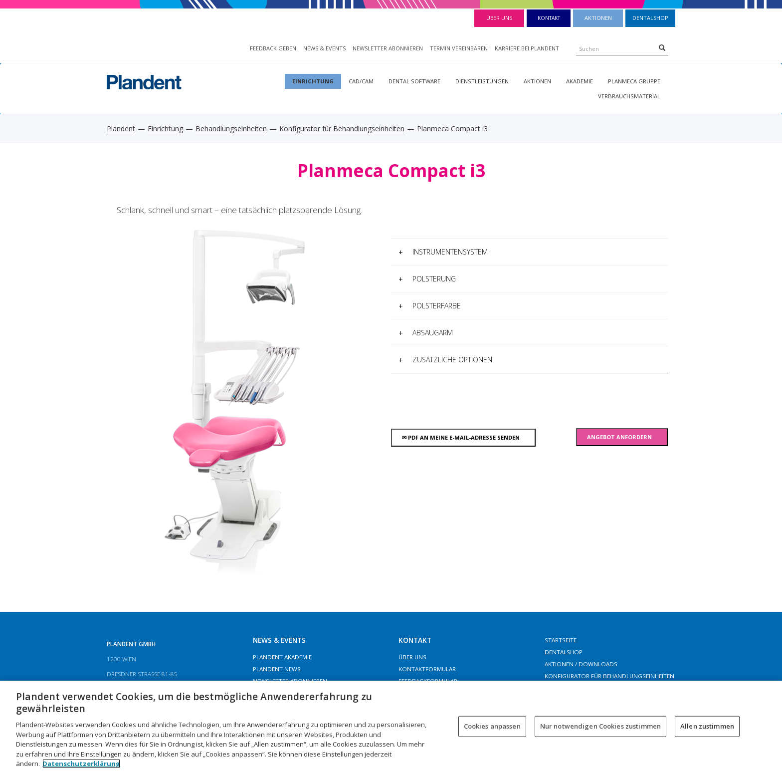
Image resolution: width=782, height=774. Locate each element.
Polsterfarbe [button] (429, 305)
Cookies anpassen (492, 726)
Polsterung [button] (427, 278)
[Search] (662, 47)
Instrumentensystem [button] (443, 252)
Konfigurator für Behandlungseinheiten (341, 128)
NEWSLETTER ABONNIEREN (388, 48)
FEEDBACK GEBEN (273, 48)
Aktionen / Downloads (581, 664)
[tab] (529, 252)
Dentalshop (650, 17)
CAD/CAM (361, 81)
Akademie (579, 81)
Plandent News (277, 669)
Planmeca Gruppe (634, 81)
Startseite (561, 640)
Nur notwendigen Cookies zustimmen (600, 726)
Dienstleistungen (482, 81)
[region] (391, 727)
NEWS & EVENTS (324, 48)
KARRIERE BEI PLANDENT (527, 48)
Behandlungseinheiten (231, 128)
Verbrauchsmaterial (629, 96)
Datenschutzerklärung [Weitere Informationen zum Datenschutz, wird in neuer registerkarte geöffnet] (81, 763)
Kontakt (549, 17)
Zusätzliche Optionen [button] (445, 359)
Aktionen (598, 17)
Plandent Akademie (282, 657)
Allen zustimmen (707, 726)
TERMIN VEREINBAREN (459, 48)
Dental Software (414, 81)
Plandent (121, 128)
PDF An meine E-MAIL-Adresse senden (463, 437)
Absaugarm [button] (425, 332)
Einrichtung (313, 81)
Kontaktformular (427, 669)
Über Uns (499, 17)
